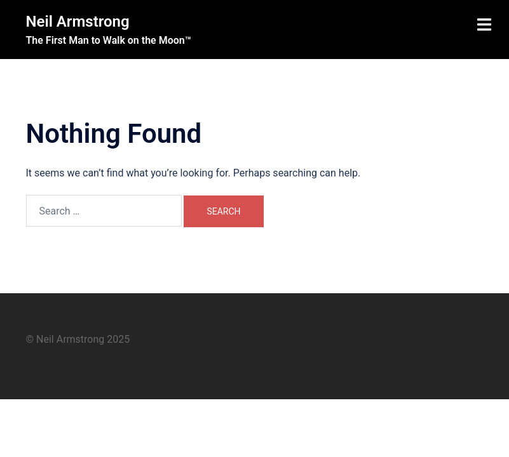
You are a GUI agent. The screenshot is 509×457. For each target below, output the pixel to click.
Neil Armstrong (78, 21)
